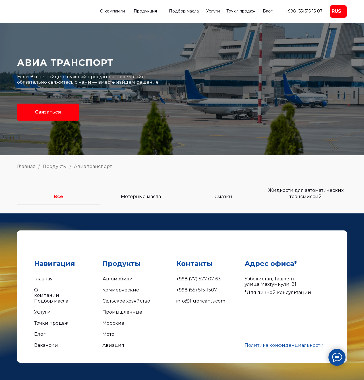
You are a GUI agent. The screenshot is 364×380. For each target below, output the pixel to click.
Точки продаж (240, 11)
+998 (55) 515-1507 (196, 290)
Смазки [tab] (223, 196)
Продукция (145, 11)
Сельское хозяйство (126, 301)
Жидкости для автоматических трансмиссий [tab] (306, 193)
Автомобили (118, 279)
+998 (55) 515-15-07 (304, 11)
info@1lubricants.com (200, 301)
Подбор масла (184, 11)
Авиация (113, 345)
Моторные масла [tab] (141, 196)
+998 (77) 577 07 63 (198, 279)
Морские (113, 323)
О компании (112, 11)
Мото (108, 334)
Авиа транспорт (93, 166)
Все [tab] (58, 196)
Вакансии (46, 345)
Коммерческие (120, 290)
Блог (267, 11)
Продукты (55, 166)
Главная (26, 166)
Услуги (213, 11)
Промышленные (122, 312)
